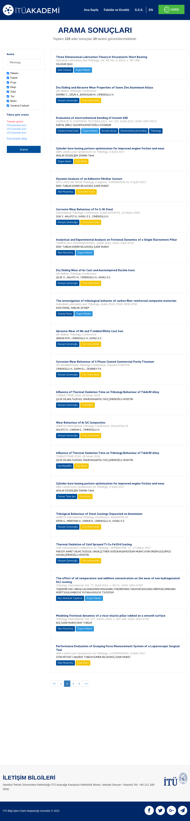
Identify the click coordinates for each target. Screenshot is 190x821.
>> (86, 683)
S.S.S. (139, 9)
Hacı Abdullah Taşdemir (70, 598)
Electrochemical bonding (134, 130)
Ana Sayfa (91, 9)
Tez (12, 96)
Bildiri (13, 101)
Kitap (13, 87)
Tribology (156, 130)
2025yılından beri (16, 129)
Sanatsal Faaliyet (19, 105)
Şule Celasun (64, 69)
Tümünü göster (15, 121)
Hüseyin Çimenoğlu (68, 100)
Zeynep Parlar (65, 313)
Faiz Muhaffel (65, 465)
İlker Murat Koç (65, 191)
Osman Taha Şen (67, 496)
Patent (13, 77)
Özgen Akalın (64, 161)
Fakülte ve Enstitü (116, 9)
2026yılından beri (16, 125)
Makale (14, 73)
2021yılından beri (16, 132)
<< (54, 683)
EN (151, 9)
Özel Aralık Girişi (17, 138)
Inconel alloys (109, 130)
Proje (13, 82)
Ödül (13, 91)
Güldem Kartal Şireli (68, 130)
